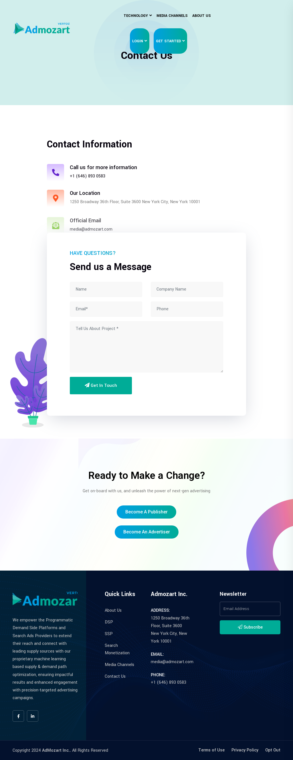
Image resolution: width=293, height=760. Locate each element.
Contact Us (115, 676)
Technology (136, 15)
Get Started (168, 41)
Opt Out (272, 750)
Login (137, 41)
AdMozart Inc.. (56, 750)
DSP (109, 622)
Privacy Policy (244, 750)
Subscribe (250, 627)
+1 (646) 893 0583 (87, 176)
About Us (201, 15)
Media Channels (172, 15)
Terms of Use (211, 750)
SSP (109, 634)
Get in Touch (101, 385)
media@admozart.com (172, 662)
